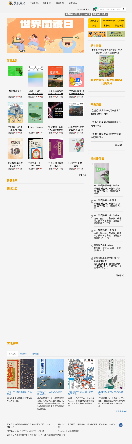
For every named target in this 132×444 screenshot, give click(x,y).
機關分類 (60, 3)
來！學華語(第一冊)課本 (105, 200)
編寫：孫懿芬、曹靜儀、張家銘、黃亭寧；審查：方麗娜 (108, 219)
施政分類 (47, 3)
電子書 (106, 25)
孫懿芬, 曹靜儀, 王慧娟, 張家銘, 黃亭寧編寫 (107, 189)
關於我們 (61, 424)
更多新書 (82, 175)
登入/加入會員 (83, 9)
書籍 (94, 25)
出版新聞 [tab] (23, 354)
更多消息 (119, 145)
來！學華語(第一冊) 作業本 (106, 185)
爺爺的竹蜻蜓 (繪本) (103, 245)
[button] (12, 36)
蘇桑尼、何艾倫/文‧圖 (104, 248)
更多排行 (120, 275)
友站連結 (74, 3)
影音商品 (119, 25)
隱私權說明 (92, 424)
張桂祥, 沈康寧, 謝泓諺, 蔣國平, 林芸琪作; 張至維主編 (107, 265)
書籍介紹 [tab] (12, 354)
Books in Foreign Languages (113, 21)
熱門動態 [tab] (35, 354)
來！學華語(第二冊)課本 (105, 230)
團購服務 (94, 20)
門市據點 (103, 424)
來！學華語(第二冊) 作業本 (106, 215)
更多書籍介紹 (121, 411)
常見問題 (71, 424)
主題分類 (34, 3)
